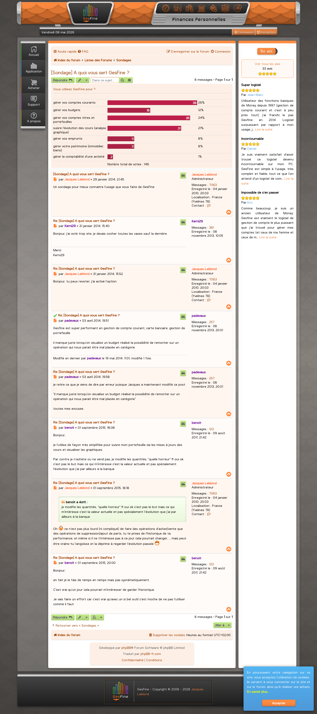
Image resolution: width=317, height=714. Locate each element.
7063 (213, 185)
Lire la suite (263, 129)
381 (211, 227)
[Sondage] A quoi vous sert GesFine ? (90, 72)
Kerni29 (197, 221)
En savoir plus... (258, 691)
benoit (196, 422)
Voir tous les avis (267, 64)
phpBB (126, 647)
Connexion (243, 32)
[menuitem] (83, 51)
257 (212, 322)
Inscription (266, 32)
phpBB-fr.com (150, 654)
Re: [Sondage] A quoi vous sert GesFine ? (84, 221)
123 (211, 429)
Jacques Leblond (204, 174)
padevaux (199, 315)
